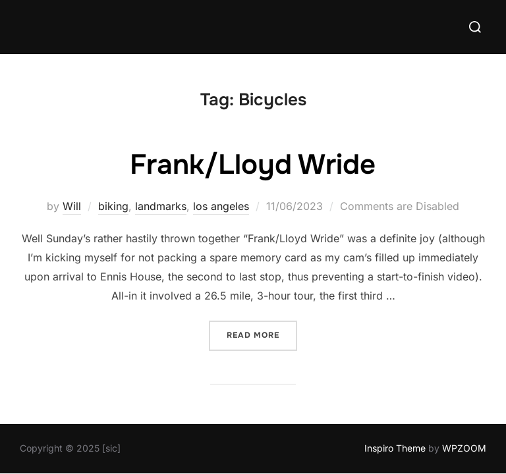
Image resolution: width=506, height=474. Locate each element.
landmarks (160, 206)
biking (113, 206)
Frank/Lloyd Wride (253, 165)
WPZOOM (464, 448)
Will (72, 206)
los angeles (221, 206)
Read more (262, 335)
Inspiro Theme (395, 448)
